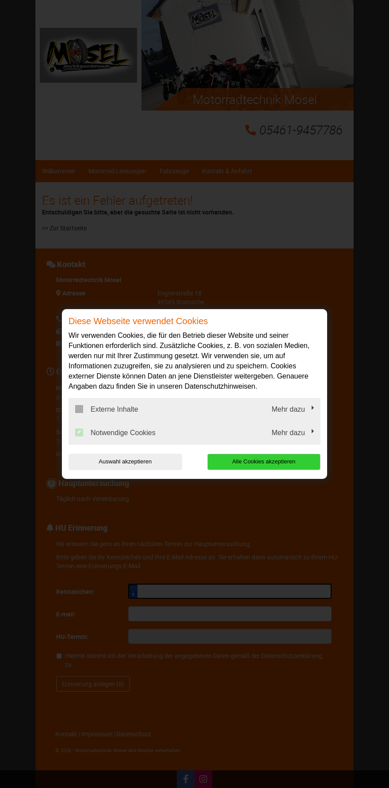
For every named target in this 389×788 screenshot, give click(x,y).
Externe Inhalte (106, 409)
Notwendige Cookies (115, 432)
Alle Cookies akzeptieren (263, 461)
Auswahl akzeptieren (125, 461)
